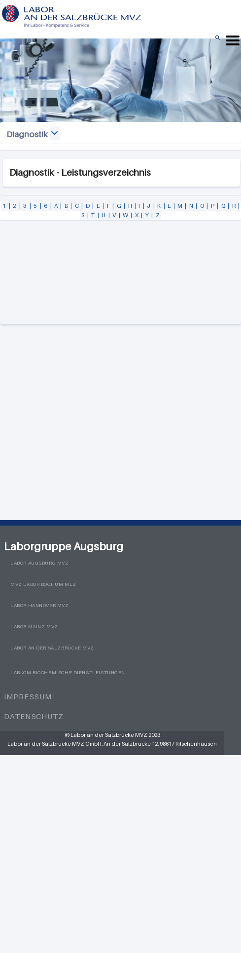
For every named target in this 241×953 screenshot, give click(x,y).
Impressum (28, 696)
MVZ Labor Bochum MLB (43, 584)
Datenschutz (34, 716)
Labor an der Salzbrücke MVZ (52, 647)
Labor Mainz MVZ (34, 626)
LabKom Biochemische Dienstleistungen (67, 672)
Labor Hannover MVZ (39, 605)
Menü (240, 48)
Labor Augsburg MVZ (39, 563)
